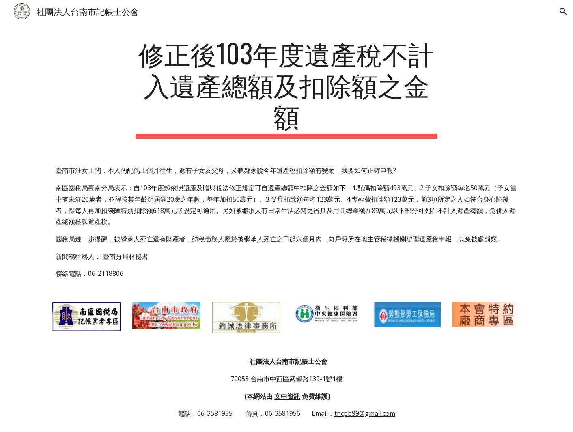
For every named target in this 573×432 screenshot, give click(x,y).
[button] (563, 11)
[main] (286, 88)
